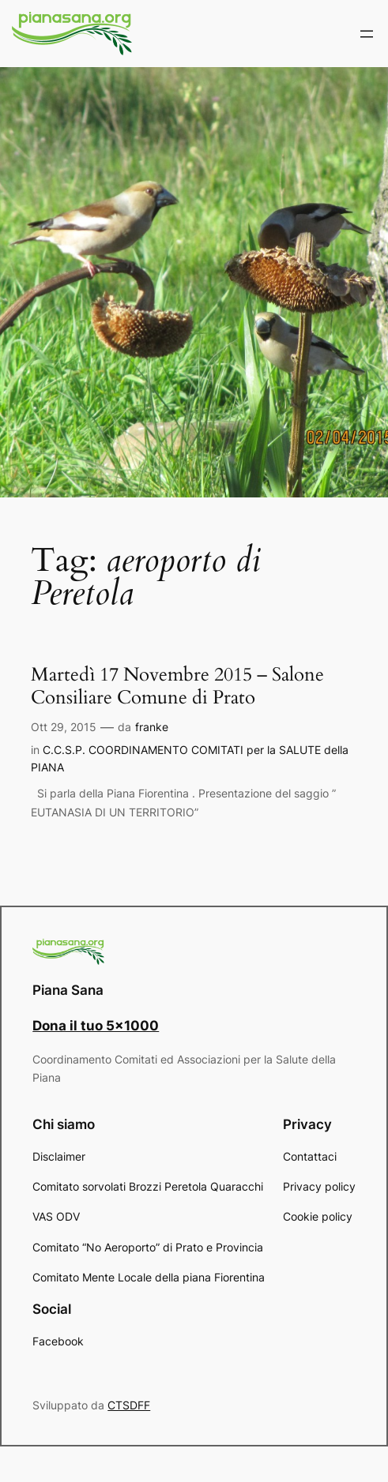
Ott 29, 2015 (63, 726)
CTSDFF (128, 1405)
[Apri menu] (366, 33)
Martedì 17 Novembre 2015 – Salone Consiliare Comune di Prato (177, 686)
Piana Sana (68, 990)
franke (151, 726)
